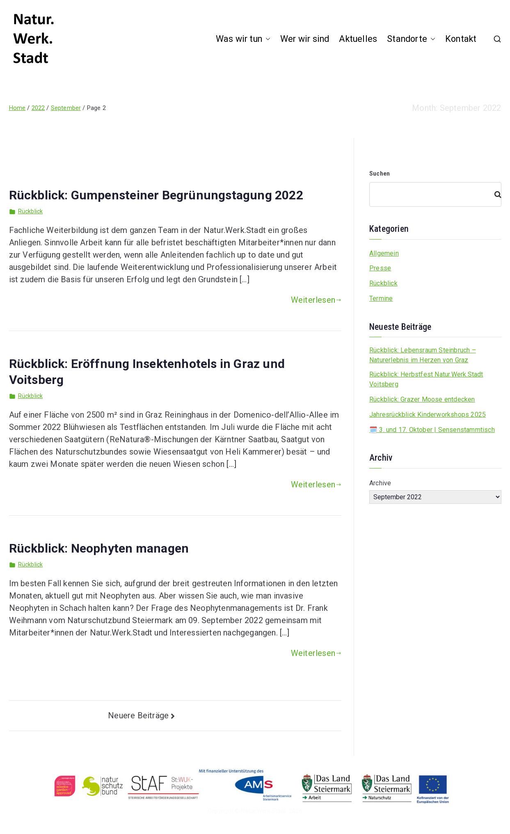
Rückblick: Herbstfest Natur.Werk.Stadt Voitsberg (426, 379)
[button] (266, 39)
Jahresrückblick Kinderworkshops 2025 (427, 414)
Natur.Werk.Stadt (263, 811)
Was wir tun (243, 39)
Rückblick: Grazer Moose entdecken (422, 399)
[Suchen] (494, 194)
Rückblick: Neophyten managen (99, 548)
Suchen (379, 173)
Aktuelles (358, 39)
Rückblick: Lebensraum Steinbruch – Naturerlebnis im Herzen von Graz (422, 355)
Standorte (411, 39)
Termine (381, 298)
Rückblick (30, 211)
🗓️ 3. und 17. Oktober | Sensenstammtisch (432, 430)
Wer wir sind (304, 39)
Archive (380, 483)
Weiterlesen (316, 300)
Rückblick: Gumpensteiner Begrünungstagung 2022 (156, 195)
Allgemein (384, 253)
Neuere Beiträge (138, 715)
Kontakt (460, 39)
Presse (380, 268)
